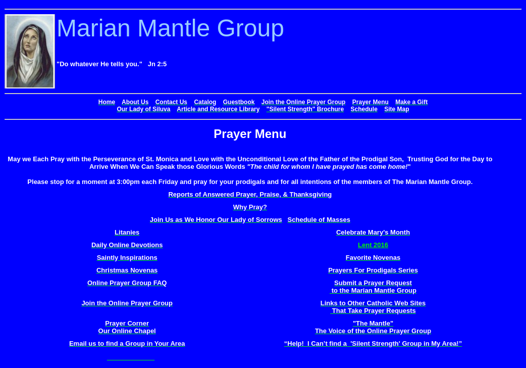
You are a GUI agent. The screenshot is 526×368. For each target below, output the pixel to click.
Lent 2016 (373, 245)
